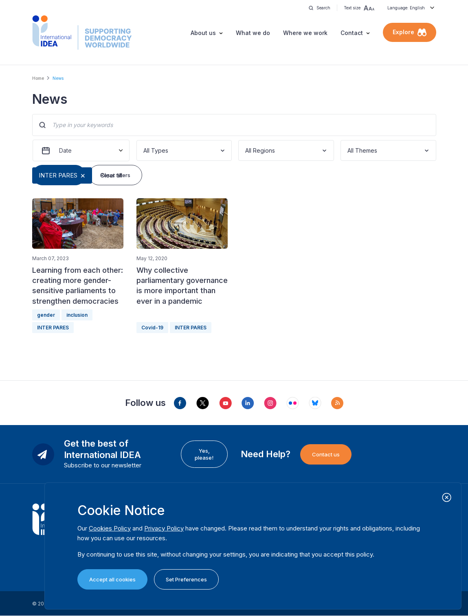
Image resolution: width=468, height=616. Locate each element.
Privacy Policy (164, 528)
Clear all (111, 175)
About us (203, 32)
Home (38, 78)
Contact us (326, 454)
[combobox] (144, 150)
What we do (253, 32)
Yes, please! (204, 453)
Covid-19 (152, 327)
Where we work (305, 32)
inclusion (77, 315)
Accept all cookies (112, 579)
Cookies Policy (110, 528)
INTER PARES (58, 175)
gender (46, 315)
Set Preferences (186, 579)
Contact (352, 32)
